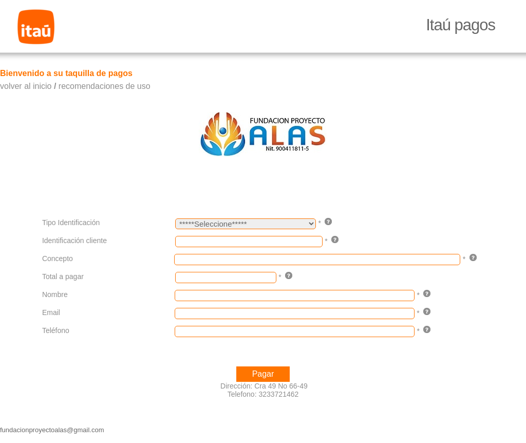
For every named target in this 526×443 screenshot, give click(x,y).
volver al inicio (25, 86)
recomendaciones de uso (105, 86)
